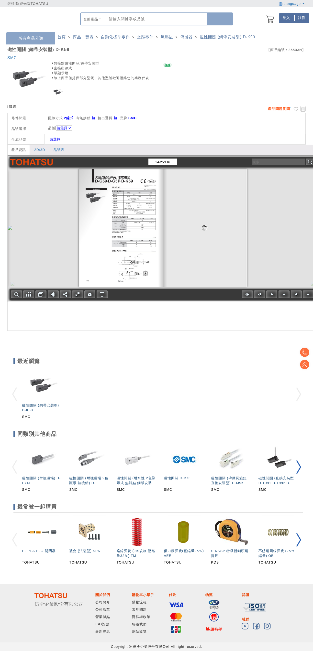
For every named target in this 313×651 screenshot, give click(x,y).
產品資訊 (18, 150)
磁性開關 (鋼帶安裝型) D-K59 (227, 37)
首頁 (61, 37)
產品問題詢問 (279, 109)
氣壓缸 (167, 37)
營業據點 (102, 617)
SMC (12, 58)
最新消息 (102, 631)
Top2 (306, 352)
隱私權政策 (141, 617)
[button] (298, 467)
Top (306, 364)
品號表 (59, 150)
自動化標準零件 (115, 37)
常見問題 (139, 609)
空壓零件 (145, 37)
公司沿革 (102, 609)
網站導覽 (139, 631)
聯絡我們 (139, 624)
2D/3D (39, 150)
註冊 (301, 18)
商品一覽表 (83, 37)
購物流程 (139, 602)
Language (291, 4)
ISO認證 (102, 624)
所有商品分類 (27, 38)
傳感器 (186, 37)
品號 (60, 128)
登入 (286, 18)
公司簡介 (102, 602)
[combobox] (155, 18)
